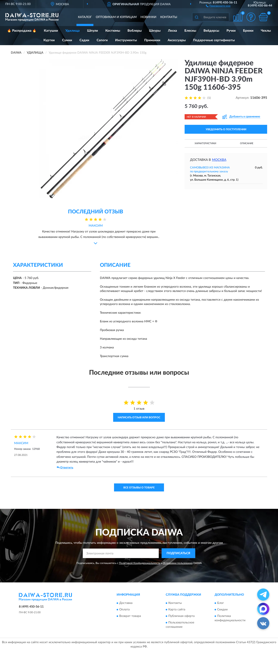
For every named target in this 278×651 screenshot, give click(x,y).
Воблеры (134, 30)
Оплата (124, 609)
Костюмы (112, 30)
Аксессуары (177, 40)
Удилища (72, 30)
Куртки (49, 40)
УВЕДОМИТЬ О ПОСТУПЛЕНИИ (226, 129)
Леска (172, 30)
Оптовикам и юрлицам (116, 17)
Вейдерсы (211, 30)
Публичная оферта (181, 616)
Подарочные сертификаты (214, 40)
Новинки (148, 17)
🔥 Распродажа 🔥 (21, 30)
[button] (218, 5)
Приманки (152, 40)
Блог (220, 603)
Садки (84, 40)
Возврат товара (130, 616)
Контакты (168, 17)
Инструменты (126, 40)
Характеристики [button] (205, 143)
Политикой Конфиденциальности (139, 563)
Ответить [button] (65, 467)
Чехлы (266, 30)
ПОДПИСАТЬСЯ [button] (178, 553)
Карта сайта (176, 609)
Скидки (222, 609)
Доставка (125, 603)
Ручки (231, 30)
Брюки (248, 30)
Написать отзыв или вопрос (139, 417)
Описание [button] (246, 143)
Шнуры (155, 30)
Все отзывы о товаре (139, 487)
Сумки (67, 40)
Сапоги (102, 40)
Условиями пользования (178, 563)
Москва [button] (219, 160)
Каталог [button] (85, 17)
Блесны (190, 30)
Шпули (92, 30)
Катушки (51, 30)
